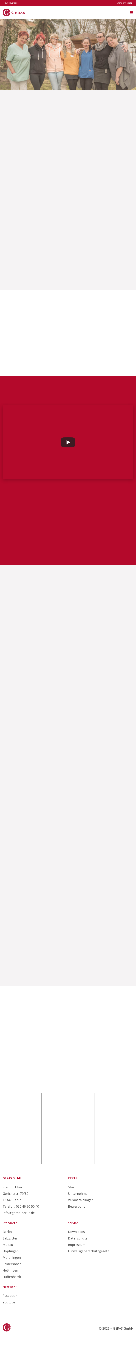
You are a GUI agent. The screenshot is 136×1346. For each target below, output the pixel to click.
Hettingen (10, 1270)
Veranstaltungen (81, 1200)
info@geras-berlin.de (19, 1213)
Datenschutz (77, 1238)
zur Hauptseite (11, 2)
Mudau (8, 1245)
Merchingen (12, 1257)
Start (72, 1187)
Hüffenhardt (12, 1277)
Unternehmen (78, 1193)
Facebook (10, 1295)
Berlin (7, 1232)
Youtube (9, 1302)
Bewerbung (77, 1206)
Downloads (76, 1232)
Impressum (76, 1245)
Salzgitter (10, 1238)
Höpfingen (11, 1251)
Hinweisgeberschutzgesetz (88, 1251)
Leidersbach (12, 1264)
